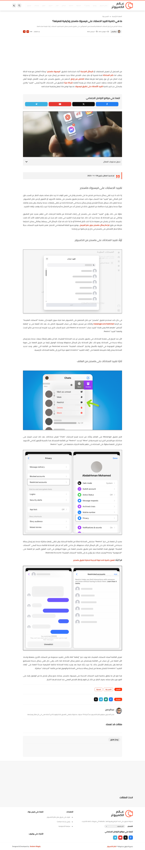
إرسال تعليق (114, 739)
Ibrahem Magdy (35, 846)
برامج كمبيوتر (103, 5)
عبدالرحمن (114, 31)
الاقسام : (130, 826)
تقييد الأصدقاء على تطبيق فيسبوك (89, 86)
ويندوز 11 (86, 5)
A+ (28, 31)
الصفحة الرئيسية (117, 16)
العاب (56, 5)
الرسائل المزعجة (87, 71)
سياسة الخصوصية (66, 826)
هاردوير (28, 5)
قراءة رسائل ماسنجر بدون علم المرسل (94, 225)
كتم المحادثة (108, 75)
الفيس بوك (105, 16)
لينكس (63, 5)
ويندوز (94, 5)
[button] (111, 699)
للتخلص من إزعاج (77, 79)
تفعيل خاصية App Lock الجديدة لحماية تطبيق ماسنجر (94, 560)
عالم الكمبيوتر (111, 846)
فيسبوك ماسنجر (53, 71)
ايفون (43, 5)
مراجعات (36, 5)
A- (24, 31)
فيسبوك (78, 5)
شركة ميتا (68, 82)
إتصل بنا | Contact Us (65, 821)
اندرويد (50, 5)
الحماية (70, 5)
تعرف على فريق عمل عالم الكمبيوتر (60, 817)
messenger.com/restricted (103, 324)
